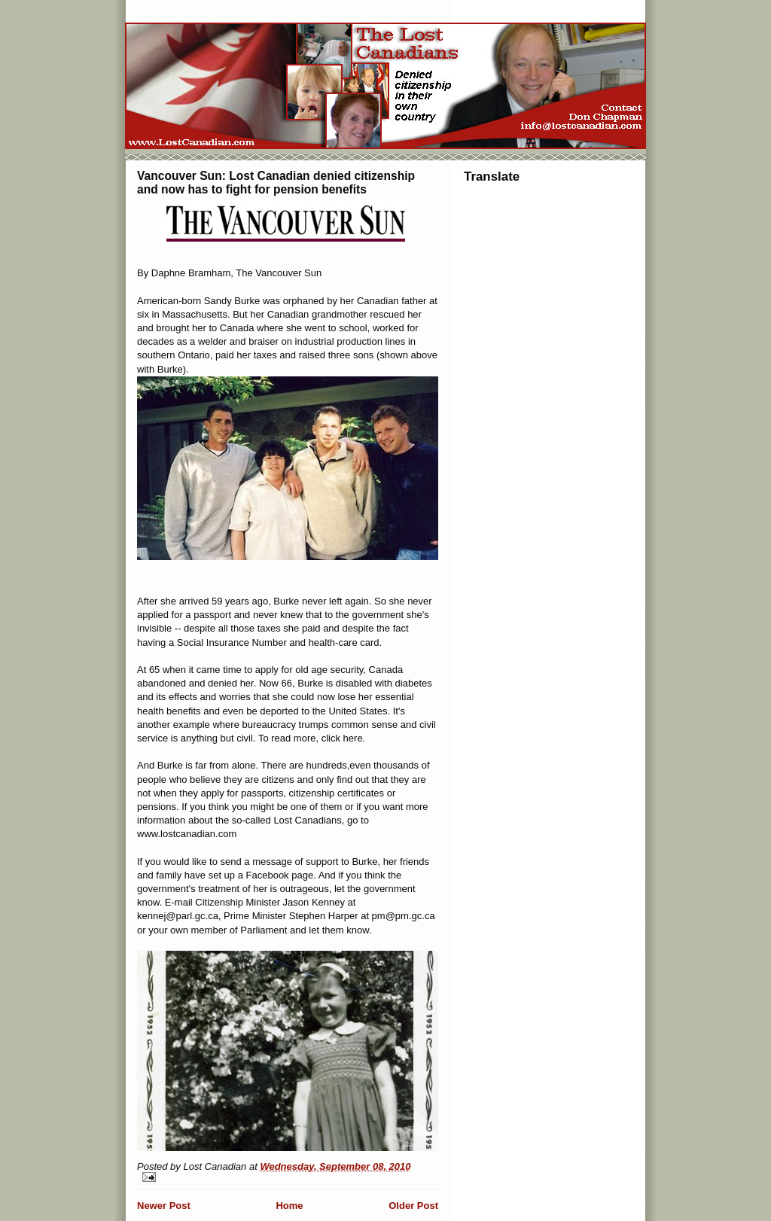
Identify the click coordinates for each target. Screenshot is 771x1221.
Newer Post (163, 1205)
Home (289, 1205)
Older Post (413, 1205)
